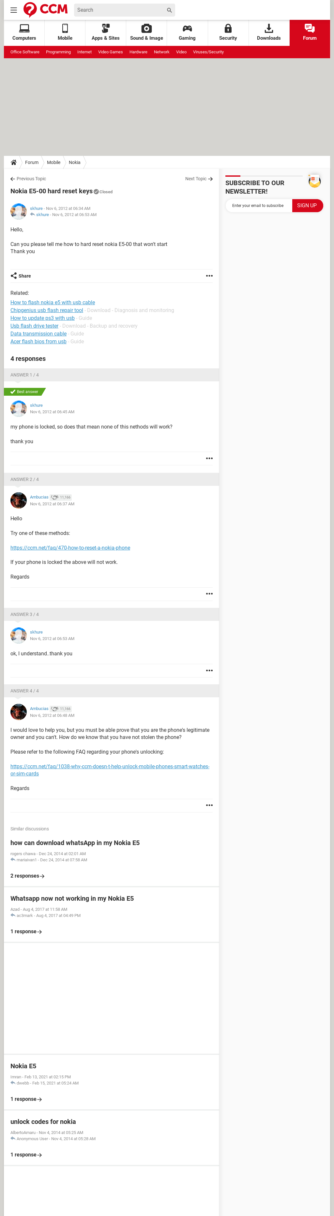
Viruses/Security (208, 51)
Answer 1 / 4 (24, 374)
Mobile (53, 162)
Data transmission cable (38, 334)
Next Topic (195, 178)
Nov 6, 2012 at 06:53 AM (74, 214)
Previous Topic (31, 178)
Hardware (138, 51)
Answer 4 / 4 (24, 690)
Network (162, 51)
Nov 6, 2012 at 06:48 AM (52, 715)
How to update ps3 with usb (42, 318)
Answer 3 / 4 (24, 614)
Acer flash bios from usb (38, 341)
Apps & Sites (106, 32)
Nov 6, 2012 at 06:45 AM (52, 411)
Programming (58, 51)
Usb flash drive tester (34, 326)
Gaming (187, 32)
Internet (84, 51)
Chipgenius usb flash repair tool (46, 310)
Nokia (75, 162)
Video (181, 51)
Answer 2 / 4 (24, 479)
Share (25, 276)
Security (228, 32)
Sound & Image (146, 32)
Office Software (24, 51)
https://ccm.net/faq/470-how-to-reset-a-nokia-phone (70, 548)
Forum (310, 32)
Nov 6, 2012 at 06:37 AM (52, 503)
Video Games (110, 51)
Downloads (269, 32)
